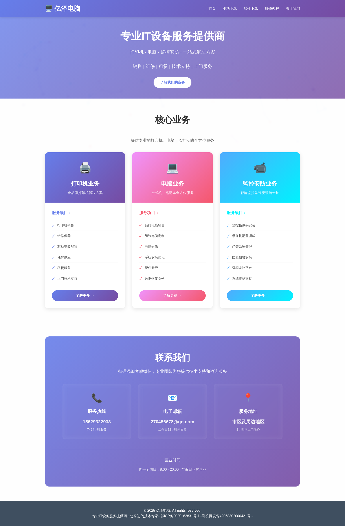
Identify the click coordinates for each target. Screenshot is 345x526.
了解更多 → (85, 295)
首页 (212, 8)
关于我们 (293, 8)
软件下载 (251, 8)
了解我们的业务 (172, 83)
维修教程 (272, 8)
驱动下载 (230, 8)
